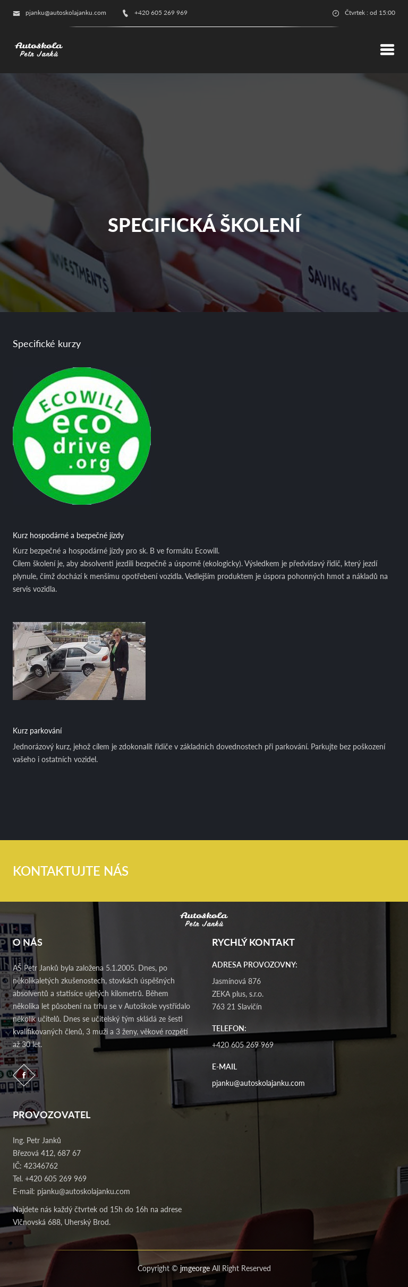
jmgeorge (195, 1268)
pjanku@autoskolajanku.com (258, 1082)
